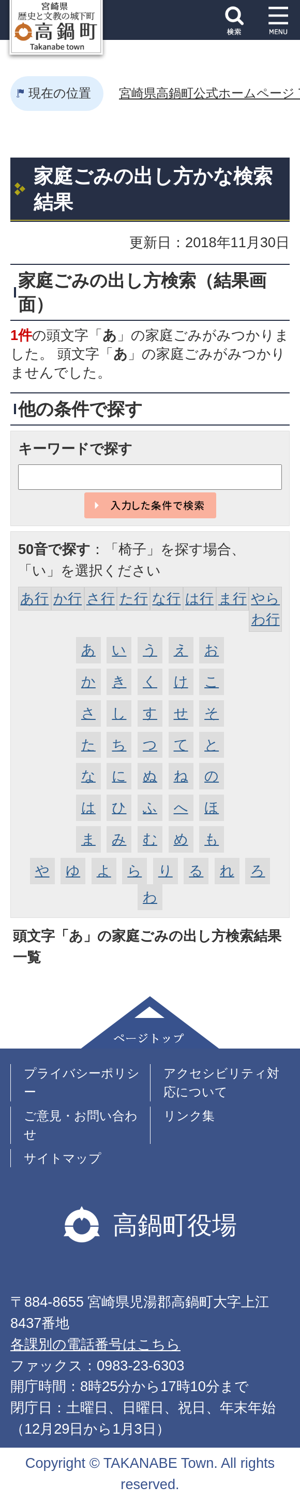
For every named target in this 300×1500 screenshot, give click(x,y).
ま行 (232, 598)
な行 (166, 598)
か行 (67, 598)
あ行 (34, 598)
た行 (133, 598)
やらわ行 (265, 609)
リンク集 (189, 1116)
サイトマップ (62, 1158)
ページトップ (150, 1022)
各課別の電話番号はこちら (95, 1344)
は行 (199, 598)
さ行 (100, 598)
